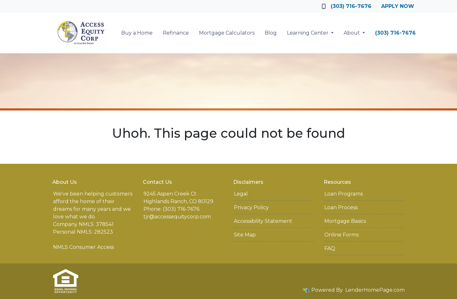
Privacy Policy (251, 207)
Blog (271, 33)
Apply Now (397, 6)
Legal (241, 194)
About (352, 33)
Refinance (176, 33)
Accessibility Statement (263, 221)
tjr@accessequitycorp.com (177, 217)
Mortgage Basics (345, 221)
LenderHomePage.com (375, 290)
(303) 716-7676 (346, 6)
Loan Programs (343, 194)
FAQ (329, 248)
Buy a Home (137, 33)
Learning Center (308, 33)
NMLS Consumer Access (83, 247)
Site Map (245, 235)
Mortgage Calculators (227, 33)
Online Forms (341, 235)
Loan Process (341, 207)
